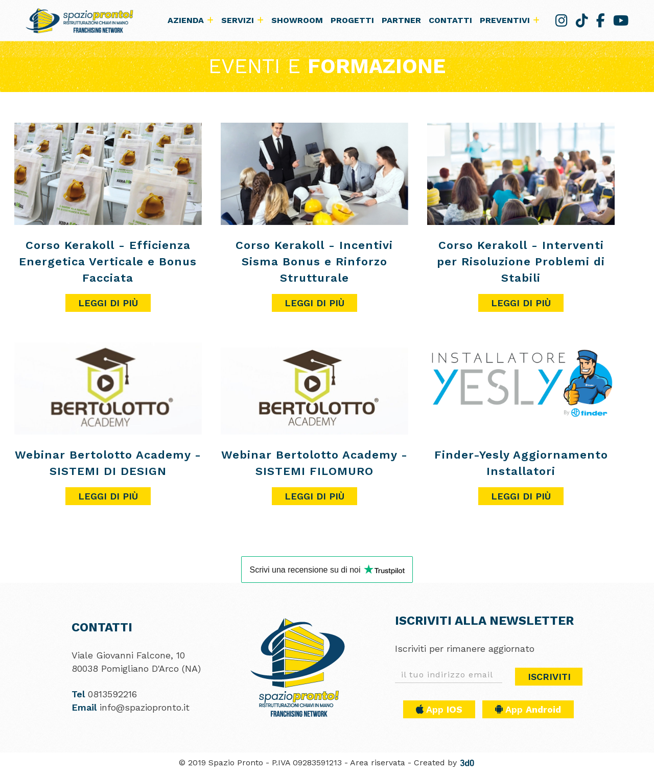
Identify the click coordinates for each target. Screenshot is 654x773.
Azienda (191, 20)
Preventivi (510, 20)
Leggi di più (108, 303)
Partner (401, 20)
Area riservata (377, 762)
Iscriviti (549, 676)
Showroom (297, 20)
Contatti (450, 20)
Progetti (352, 20)
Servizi (242, 20)
